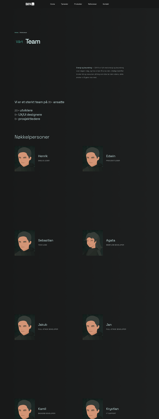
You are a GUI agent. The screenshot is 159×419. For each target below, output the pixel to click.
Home (16, 32)
